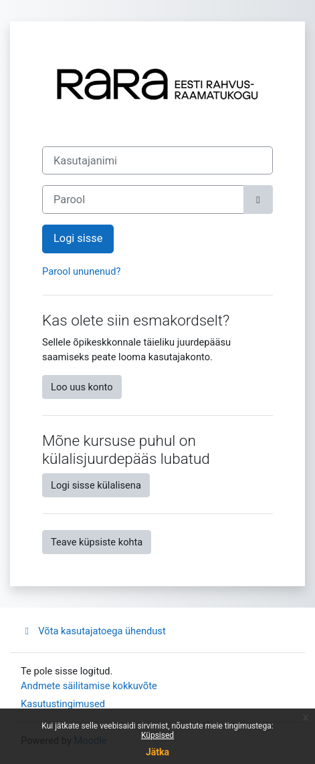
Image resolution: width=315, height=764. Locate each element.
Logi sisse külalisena (96, 485)
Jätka (157, 752)
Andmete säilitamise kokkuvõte (89, 686)
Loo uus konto (82, 387)
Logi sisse (78, 238)
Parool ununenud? (81, 271)
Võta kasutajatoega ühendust (93, 631)
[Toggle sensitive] (258, 199)
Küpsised (157, 735)
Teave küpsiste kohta (96, 542)
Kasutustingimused (63, 704)
